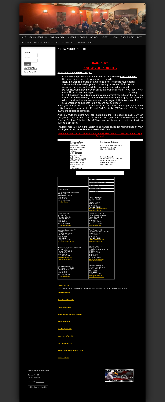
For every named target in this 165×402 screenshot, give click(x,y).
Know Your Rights (64, 292)
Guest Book (26, 42)
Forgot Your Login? (30, 72)
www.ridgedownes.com (96, 210)
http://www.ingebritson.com (66, 241)
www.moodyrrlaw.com (64, 276)
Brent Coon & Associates (66, 300)
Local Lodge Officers (38, 37)
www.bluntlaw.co (63, 202)
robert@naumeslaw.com (96, 277)
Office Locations (68, 42)
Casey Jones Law (63, 285)
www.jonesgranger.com (65, 257)
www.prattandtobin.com (65, 225)
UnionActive (40, 382)
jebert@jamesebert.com (96, 259)
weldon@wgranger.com (65, 259)
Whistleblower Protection (46, 42)
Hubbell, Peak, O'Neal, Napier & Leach (70, 350)
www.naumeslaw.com (95, 275)
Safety (139, 37)
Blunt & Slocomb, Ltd (65, 343)
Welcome (105, 37)
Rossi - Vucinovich (64, 321)
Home (23, 37)
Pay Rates (94, 37)
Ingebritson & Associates (66, 336)
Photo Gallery (127, 37)
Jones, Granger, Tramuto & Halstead (70, 314)
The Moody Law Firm (65, 329)
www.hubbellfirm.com (95, 225)
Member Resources (86, 42)
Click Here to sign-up (30, 69)
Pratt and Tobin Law (64, 307)
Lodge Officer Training (77, 37)
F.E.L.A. (115, 37)
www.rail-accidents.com (96, 241)
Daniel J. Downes (63, 358)
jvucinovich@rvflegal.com (96, 240)
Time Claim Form (57, 37)
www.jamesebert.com (95, 261)
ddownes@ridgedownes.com (98, 208)
